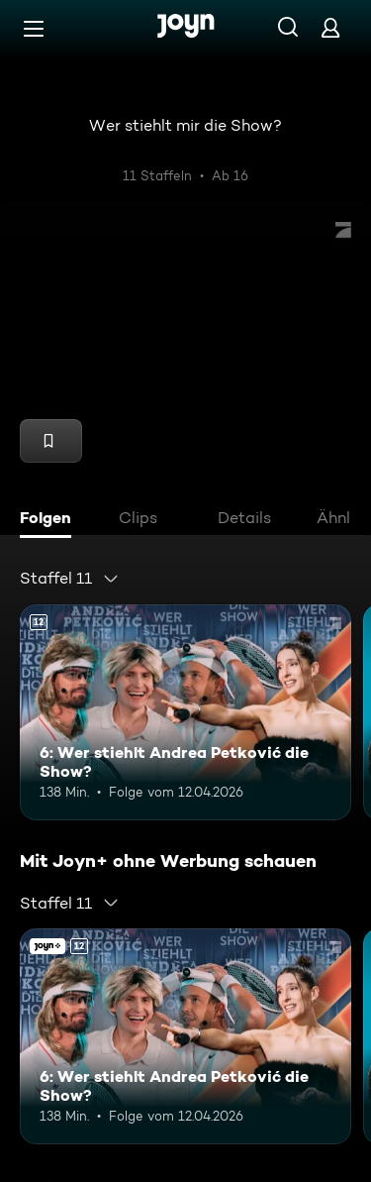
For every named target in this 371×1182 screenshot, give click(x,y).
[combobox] (70, 578)
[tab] (50, 520)
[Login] (330, 27)
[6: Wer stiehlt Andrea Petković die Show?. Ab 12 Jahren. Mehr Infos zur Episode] (185, 712)
